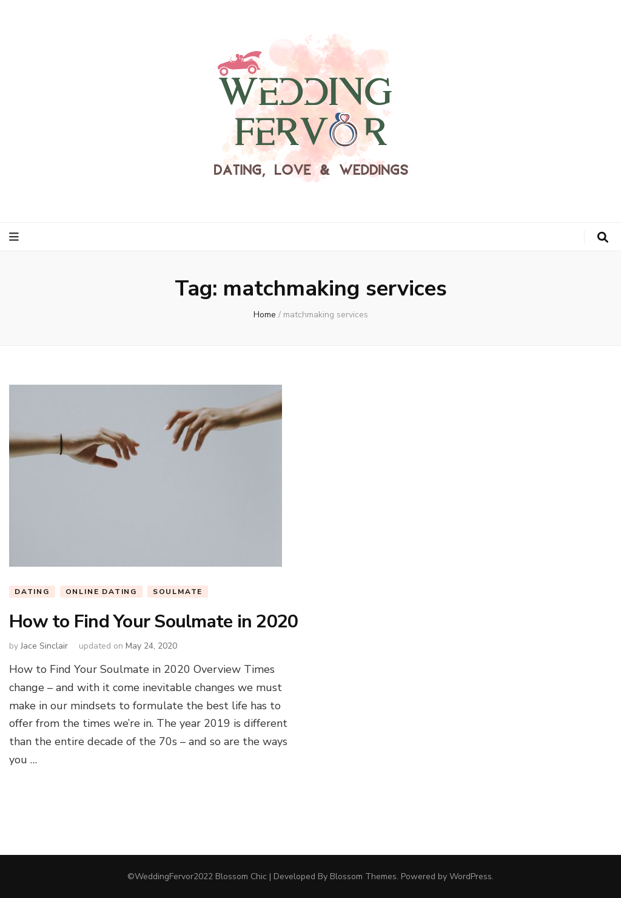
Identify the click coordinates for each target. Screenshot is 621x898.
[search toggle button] (602, 237)
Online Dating (101, 591)
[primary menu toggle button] (15, 237)
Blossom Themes (363, 876)
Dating (32, 591)
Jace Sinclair (44, 646)
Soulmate (178, 591)
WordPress (470, 876)
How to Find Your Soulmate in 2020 (153, 621)
